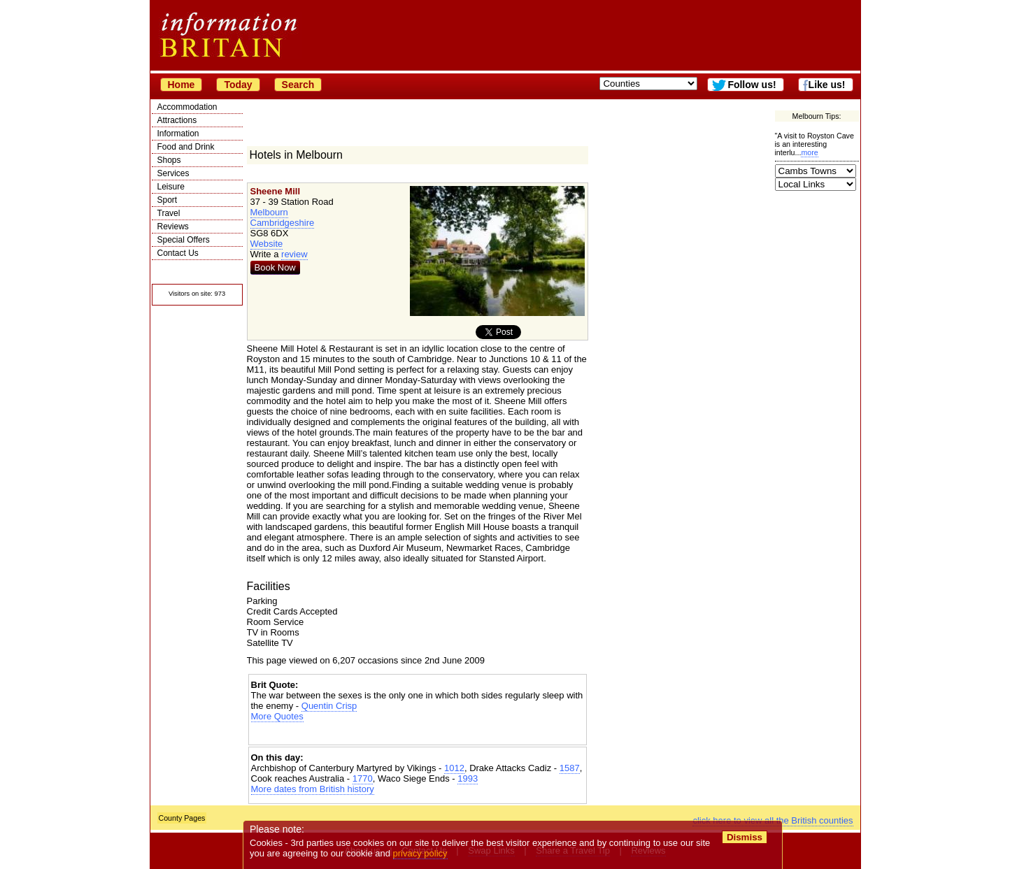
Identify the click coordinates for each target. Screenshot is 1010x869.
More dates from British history (312, 789)
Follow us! (751, 84)
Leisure (171, 187)
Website (266, 243)
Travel (168, 213)
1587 (570, 768)
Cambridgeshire (282, 222)
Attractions (177, 120)
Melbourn (269, 212)
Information (178, 133)
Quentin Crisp (329, 706)
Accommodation (187, 107)
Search (298, 84)
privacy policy (420, 853)
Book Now (275, 267)
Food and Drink (186, 147)
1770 (363, 778)
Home (181, 84)
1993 (467, 778)
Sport (167, 200)
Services (173, 173)
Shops (169, 160)
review (294, 254)
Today (238, 84)
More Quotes (277, 716)
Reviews (173, 226)
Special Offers (183, 240)
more (809, 152)
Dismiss (744, 837)
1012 (454, 768)
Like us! (827, 84)
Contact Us (178, 253)
